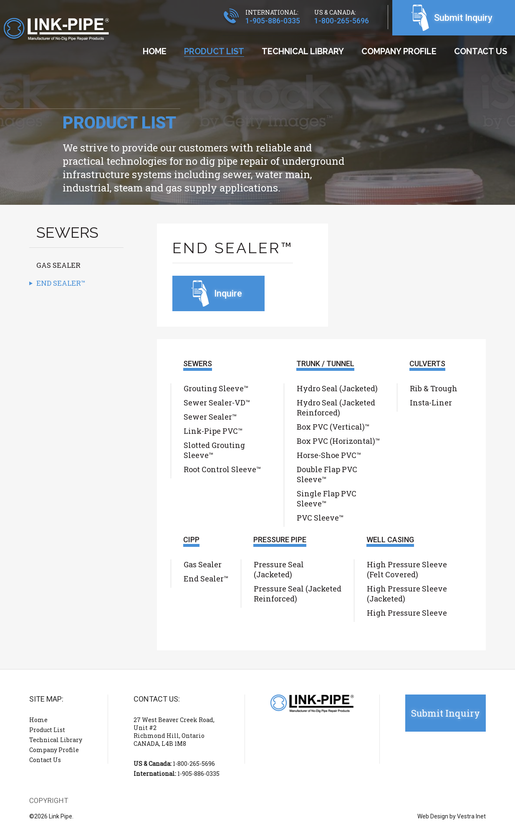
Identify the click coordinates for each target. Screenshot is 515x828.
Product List (214, 51)
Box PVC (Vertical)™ (333, 427)
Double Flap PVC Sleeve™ (327, 474)
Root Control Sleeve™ (222, 469)
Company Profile (399, 51)
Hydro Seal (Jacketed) (337, 388)
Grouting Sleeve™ (216, 388)
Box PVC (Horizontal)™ (338, 441)
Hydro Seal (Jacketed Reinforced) (336, 408)
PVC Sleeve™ (320, 518)
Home (155, 51)
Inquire (228, 293)
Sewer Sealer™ (210, 417)
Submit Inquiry (463, 18)
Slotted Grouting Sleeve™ (214, 450)
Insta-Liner (431, 403)
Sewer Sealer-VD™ (217, 403)
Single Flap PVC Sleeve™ (326, 498)
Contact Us (480, 51)
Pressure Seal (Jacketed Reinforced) (297, 594)
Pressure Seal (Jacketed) (279, 569)
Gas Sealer (58, 265)
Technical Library (303, 51)
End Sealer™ (60, 283)
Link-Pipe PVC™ (213, 431)
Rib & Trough (433, 388)
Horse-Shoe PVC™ (329, 455)
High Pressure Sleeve (407, 613)
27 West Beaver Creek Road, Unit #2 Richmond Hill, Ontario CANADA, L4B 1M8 (174, 731)
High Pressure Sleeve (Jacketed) (407, 594)
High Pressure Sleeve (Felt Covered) (407, 569)
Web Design (432, 816)
